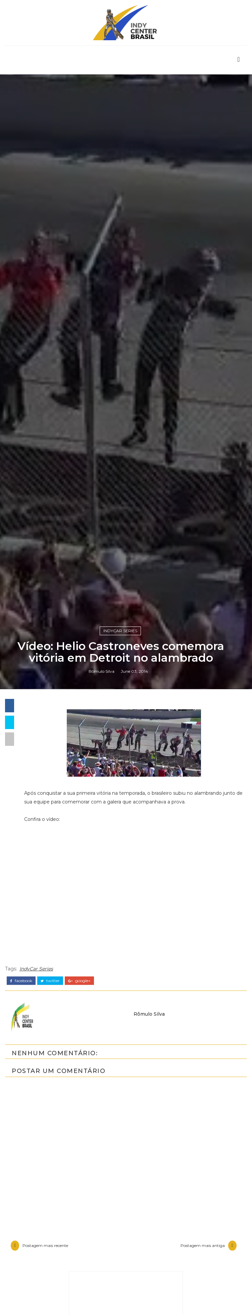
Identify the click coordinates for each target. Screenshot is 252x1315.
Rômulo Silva (101, 843)
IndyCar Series (120, 800)
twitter (50, 1153)
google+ (79, 1153)
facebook (21, 1153)
